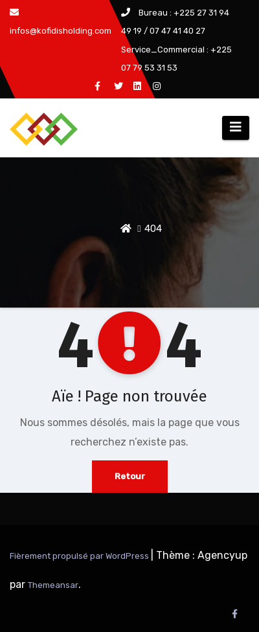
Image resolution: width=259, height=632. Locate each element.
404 (153, 228)
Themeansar (53, 585)
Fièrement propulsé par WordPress (80, 556)
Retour (130, 476)
